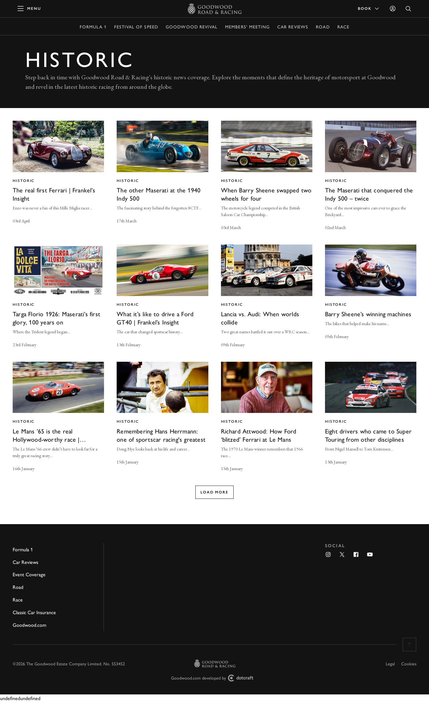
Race (343, 26)
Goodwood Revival (192, 26)
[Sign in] (393, 8)
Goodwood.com (29, 624)
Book (369, 8)
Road (322, 26)
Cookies (408, 663)
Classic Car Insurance (34, 612)
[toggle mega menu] (29, 8)
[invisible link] (58, 176)
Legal (390, 663)
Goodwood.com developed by (214, 678)
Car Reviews (292, 26)
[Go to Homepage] (214, 8)
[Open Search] (408, 8)
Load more (214, 492)
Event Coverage (29, 574)
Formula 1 (93, 26)
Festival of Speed (136, 26)
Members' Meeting (247, 26)
